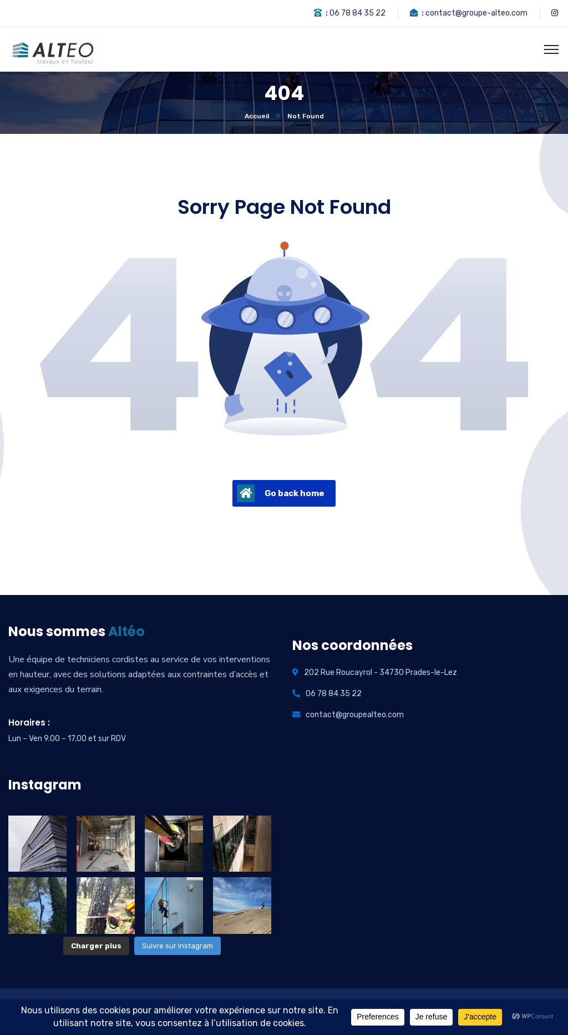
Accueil (257, 116)
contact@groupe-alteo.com (476, 13)
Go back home (280, 493)
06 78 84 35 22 (357, 13)
